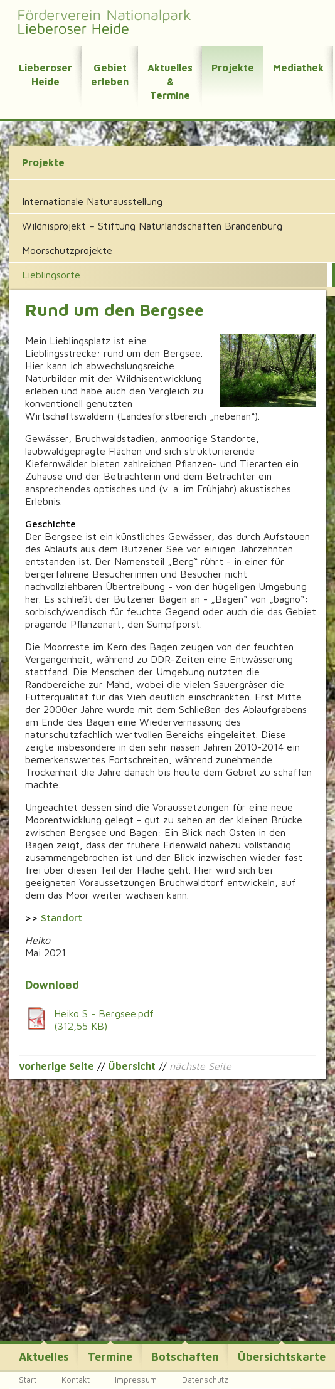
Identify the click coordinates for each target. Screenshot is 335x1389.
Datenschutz (205, 1380)
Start (27, 1380)
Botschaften (185, 1356)
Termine (110, 1356)
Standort (61, 917)
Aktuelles (44, 1356)
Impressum (136, 1380)
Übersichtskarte (282, 1356)
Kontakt (75, 1380)
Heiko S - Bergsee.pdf (165, 1019)
